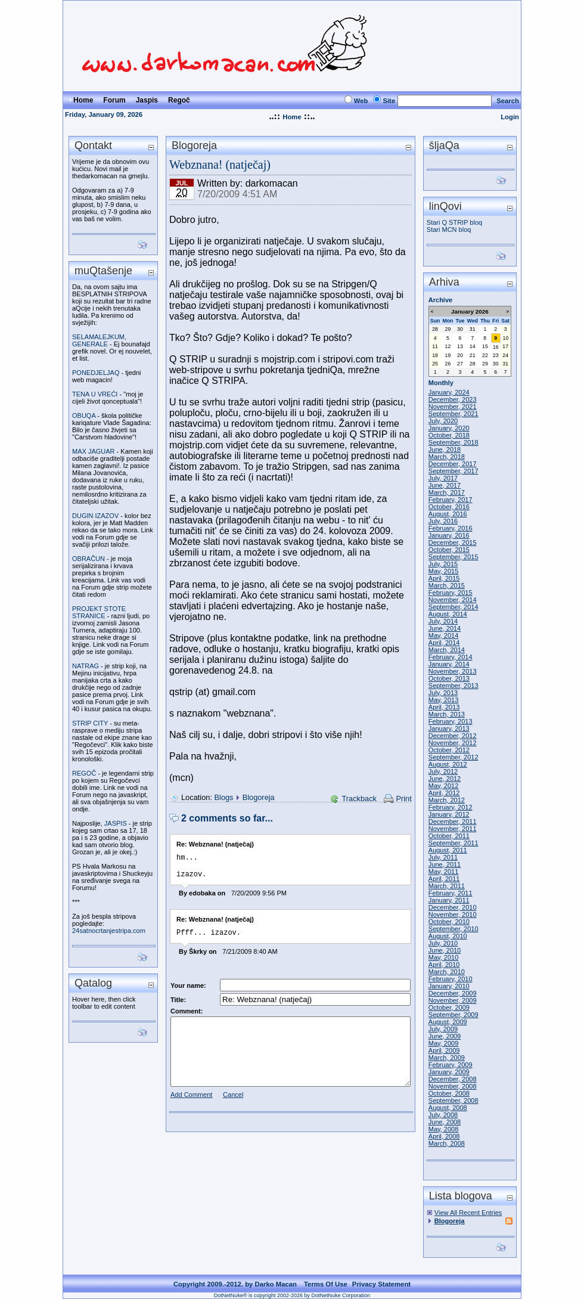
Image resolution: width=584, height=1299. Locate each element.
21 (473, 355)
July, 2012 (443, 771)
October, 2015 (449, 549)
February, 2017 (450, 499)
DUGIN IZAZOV (95, 515)
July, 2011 (443, 857)
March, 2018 (446, 456)
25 (435, 364)
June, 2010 (444, 950)
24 (505, 355)
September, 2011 (453, 843)
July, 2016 (443, 521)
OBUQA (83, 415)
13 (460, 346)
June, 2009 (444, 1036)
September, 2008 (453, 1100)
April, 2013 (444, 707)
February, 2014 (450, 657)
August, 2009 (447, 1021)
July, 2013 (443, 692)
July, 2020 (443, 420)
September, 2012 (453, 757)
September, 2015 (453, 556)
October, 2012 (449, 750)
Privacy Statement (381, 1284)
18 (435, 355)
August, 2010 (447, 936)
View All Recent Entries (468, 1212)
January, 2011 (449, 900)
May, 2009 (443, 1043)
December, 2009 (452, 993)
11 (435, 346)
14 (473, 346)
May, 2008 (443, 1129)
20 (460, 355)
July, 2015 (443, 564)
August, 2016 (447, 513)
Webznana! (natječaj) (220, 164)
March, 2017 (446, 492)
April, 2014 (444, 642)
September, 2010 (453, 928)
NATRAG (85, 665)
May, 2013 (443, 699)
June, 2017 (444, 485)
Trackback (359, 798)
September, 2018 (453, 442)
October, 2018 (449, 435)
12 (448, 346)
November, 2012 (452, 742)
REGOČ (84, 773)
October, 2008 (449, 1093)
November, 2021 (452, 406)
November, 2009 (452, 1000)
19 (448, 355)
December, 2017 (452, 463)
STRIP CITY (90, 723)
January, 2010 (449, 986)
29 (448, 329)
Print (403, 798)
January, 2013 (449, 728)
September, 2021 (453, 413)
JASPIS (115, 823)
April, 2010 (444, 964)
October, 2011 (449, 835)
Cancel (233, 1101)
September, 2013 (453, 685)
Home (291, 116)
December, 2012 (452, 735)
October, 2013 (449, 678)
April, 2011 (444, 878)
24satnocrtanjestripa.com (108, 930)
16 (496, 347)
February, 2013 (450, 721)
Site (389, 100)
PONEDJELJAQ (95, 372)
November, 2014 (452, 599)
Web (361, 100)
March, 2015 (446, 585)
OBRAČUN (88, 558)
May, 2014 (443, 635)
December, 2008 (452, 1079)
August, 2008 (447, 1107)
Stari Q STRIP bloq (454, 222)
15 (485, 346)
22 (485, 355)
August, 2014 (447, 614)
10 (506, 338)
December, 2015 (452, 542)
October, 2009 (449, 1007)
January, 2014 (449, 664)
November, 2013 (452, 671)
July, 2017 (443, 478)
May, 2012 (443, 785)
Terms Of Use (325, 1284)
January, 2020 (449, 428)
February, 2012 (450, 807)
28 (435, 329)
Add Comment (191, 1101)
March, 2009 (446, 1057)
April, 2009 (444, 1050)
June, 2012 (444, 778)
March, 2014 (446, 649)
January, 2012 (449, 814)
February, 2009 (450, 1064)
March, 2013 (446, 714)
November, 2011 (452, 828)
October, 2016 (449, 506)
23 (496, 355)
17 (505, 346)
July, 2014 (443, 621)
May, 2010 (443, 957)
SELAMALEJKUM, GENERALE (99, 340)
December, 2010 (452, 907)
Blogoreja (259, 797)
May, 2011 (443, 871)
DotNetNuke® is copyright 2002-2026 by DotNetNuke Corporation (292, 1295)
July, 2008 (443, 1114)
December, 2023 (452, 399)
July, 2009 (443, 1029)
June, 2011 (444, 864)
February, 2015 (450, 592)
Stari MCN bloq (449, 229)
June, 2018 (444, 449)
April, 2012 (444, 792)
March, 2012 (446, 800)
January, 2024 (449, 392)
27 (460, 364)
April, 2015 (444, 578)
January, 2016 (449, 535)
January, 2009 (449, 1071)
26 (448, 364)
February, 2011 (450, 893)
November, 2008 (452, 1086)
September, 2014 (453, 606)
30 (460, 329)
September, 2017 (453, 471)
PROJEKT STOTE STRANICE (99, 612)
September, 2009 (453, 1014)
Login (510, 116)
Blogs (224, 797)
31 (473, 329)
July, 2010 (443, 943)
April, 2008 (444, 1136)
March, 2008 (446, 1143)
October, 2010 (449, 921)
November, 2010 (452, 914)
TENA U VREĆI (94, 394)
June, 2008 (444, 1122)
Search (507, 100)
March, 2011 (446, 885)
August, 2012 (447, 764)
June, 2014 (444, 628)
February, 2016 (450, 528)
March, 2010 (446, 971)
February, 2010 (450, 978)
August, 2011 (447, 850)
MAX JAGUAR (93, 451)
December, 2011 (452, 821)
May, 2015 (443, 571)
